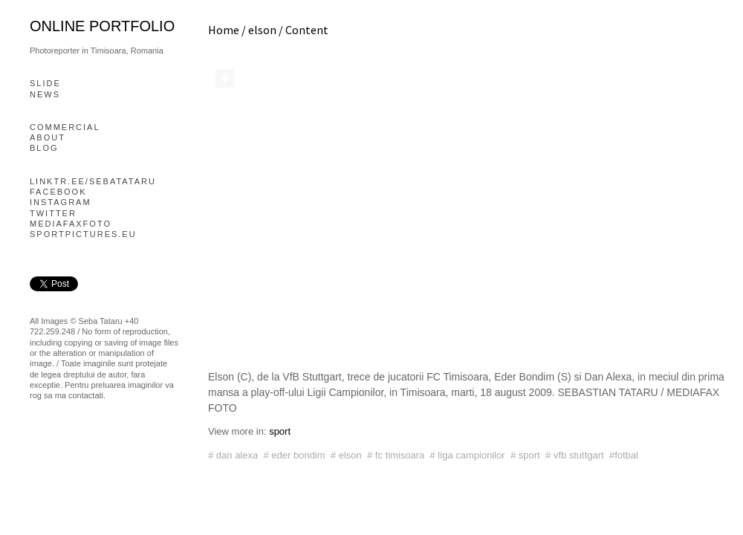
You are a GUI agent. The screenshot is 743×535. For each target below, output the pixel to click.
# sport (525, 455)
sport (280, 431)
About (47, 137)
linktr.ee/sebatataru (93, 181)
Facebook (58, 191)
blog (44, 147)
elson (262, 29)
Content (306, 29)
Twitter (53, 213)
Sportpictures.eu (83, 234)
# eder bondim (294, 455)
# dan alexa (233, 455)
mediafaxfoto (70, 223)
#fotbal (623, 455)
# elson (346, 455)
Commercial (65, 127)
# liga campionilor (467, 455)
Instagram (60, 202)
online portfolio (102, 26)
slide (45, 83)
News (45, 94)
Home (223, 29)
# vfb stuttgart (574, 455)
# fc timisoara (395, 455)
